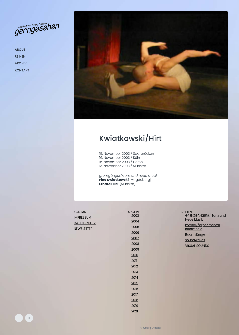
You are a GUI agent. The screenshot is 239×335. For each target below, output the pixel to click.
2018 (134, 300)
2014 (134, 277)
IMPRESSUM (82, 217)
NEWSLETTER (83, 229)
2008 (135, 244)
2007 (135, 238)
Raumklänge (195, 234)
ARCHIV (21, 63)
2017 (134, 294)
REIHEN (20, 56)
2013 (134, 272)
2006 (135, 232)
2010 (134, 255)
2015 (134, 283)
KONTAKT (22, 70)
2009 (135, 249)
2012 (134, 266)
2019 (134, 306)
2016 (134, 289)
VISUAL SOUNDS (197, 246)
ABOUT (20, 49)
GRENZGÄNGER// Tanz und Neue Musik (205, 217)
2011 (134, 261)
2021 (134, 311)
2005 (135, 227)
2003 (135, 215)
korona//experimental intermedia (202, 227)
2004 (135, 221)
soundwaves (195, 240)
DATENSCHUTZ (85, 223)
